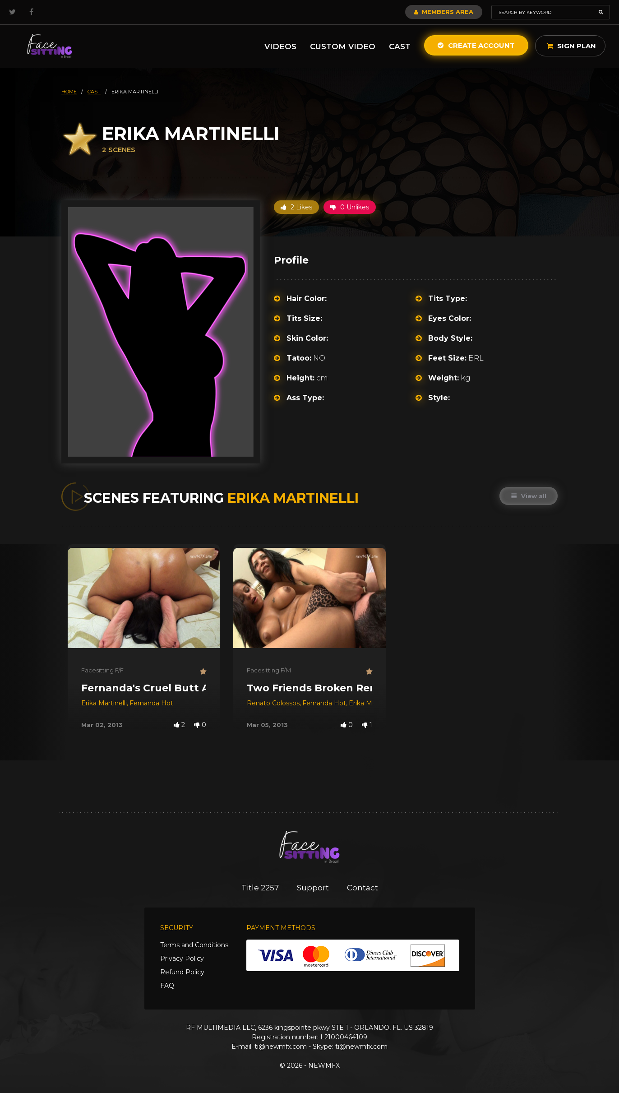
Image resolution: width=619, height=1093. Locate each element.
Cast (400, 46)
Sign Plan (571, 46)
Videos (280, 46)
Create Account (476, 45)
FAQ (167, 986)
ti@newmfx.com (280, 1046)
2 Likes (296, 207)
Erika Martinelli (104, 703)
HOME (69, 91)
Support (313, 887)
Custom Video (342, 46)
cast (94, 91)
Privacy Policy (182, 958)
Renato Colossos (273, 703)
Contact (362, 887)
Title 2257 (260, 887)
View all (528, 496)
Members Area (443, 11)
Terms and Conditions (194, 945)
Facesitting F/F (102, 670)
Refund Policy (182, 972)
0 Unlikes (349, 207)
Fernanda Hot (151, 703)
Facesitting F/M (269, 670)
